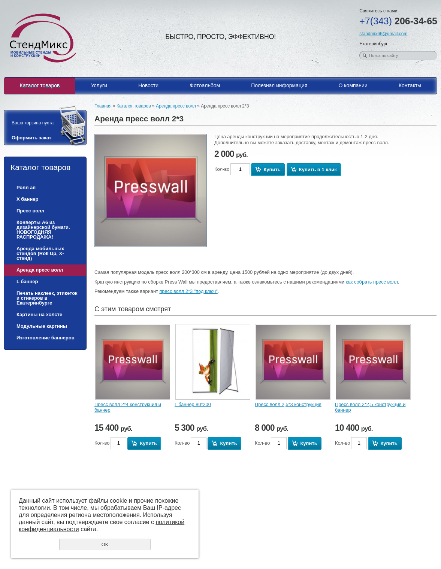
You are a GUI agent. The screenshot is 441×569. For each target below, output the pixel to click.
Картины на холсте (39, 314)
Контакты (410, 85)
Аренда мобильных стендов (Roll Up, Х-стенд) (40, 253)
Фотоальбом (205, 85)
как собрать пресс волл (371, 282)
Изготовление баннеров (45, 338)
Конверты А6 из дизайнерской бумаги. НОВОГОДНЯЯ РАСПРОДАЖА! (43, 230)
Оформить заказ (31, 137)
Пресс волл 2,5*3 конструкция (288, 404)
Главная (103, 106)
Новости (148, 85)
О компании (353, 85)
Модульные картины (41, 326)
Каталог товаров (40, 85)
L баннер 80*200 (193, 404)
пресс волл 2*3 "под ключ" (188, 291)
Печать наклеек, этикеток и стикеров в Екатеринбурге (47, 298)
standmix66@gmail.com (383, 33)
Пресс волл (30, 211)
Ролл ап (26, 187)
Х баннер (27, 199)
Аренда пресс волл (39, 270)
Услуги (99, 85)
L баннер (27, 281)
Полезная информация (279, 85)
